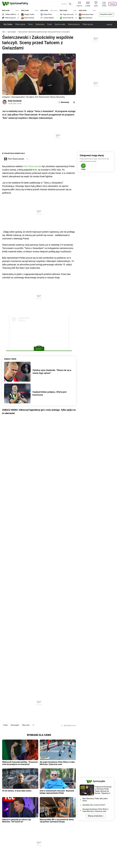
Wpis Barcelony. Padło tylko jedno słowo (95, 800)
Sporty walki (60, 24)
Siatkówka (40, 24)
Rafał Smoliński (15, 101)
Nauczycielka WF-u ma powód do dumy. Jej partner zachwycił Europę (57, 820)
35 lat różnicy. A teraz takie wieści (16, 791)
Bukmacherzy (74, 24)
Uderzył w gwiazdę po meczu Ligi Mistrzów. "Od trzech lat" (16, 820)
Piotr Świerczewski (32, 166)
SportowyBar (12, 32)
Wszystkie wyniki (106, 14)
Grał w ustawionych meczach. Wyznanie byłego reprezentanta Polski (57, 792)
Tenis (30, 24)
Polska (5, 725)
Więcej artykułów (95, 816)
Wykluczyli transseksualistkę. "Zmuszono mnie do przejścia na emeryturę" (20, 763)
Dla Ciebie (8, 24)
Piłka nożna (20, 24)
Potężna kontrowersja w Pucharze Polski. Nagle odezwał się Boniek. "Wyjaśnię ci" (103, 790)
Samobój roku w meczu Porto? (93, 805)
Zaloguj (112, 4)
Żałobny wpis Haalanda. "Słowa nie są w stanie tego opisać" (51, 371)
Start (3, 32)
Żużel (49, 24)
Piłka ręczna (88, 24)
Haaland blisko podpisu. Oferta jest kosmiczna (49, 393)
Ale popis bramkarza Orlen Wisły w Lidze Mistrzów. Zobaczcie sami (57, 763)
